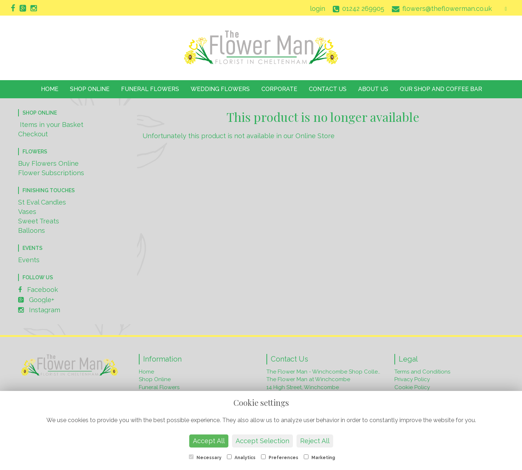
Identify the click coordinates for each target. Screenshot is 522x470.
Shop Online (89, 89)
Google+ (36, 300)
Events (29, 260)
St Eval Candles (42, 202)
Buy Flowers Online (48, 163)
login (317, 8)
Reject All (315, 441)
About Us (373, 89)
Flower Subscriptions (51, 173)
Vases (27, 211)
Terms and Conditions (422, 371)
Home (49, 89)
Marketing (319, 457)
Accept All (209, 441)
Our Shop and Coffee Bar (441, 89)
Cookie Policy (412, 387)
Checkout (33, 134)
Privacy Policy (412, 379)
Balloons (31, 230)
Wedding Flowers (220, 89)
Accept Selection (262, 441)
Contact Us (328, 89)
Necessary (205, 457)
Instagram (39, 310)
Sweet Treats (38, 221)
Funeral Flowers (150, 89)
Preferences (279, 457)
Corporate (279, 89)
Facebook (38, 289)
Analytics (241, 457)
